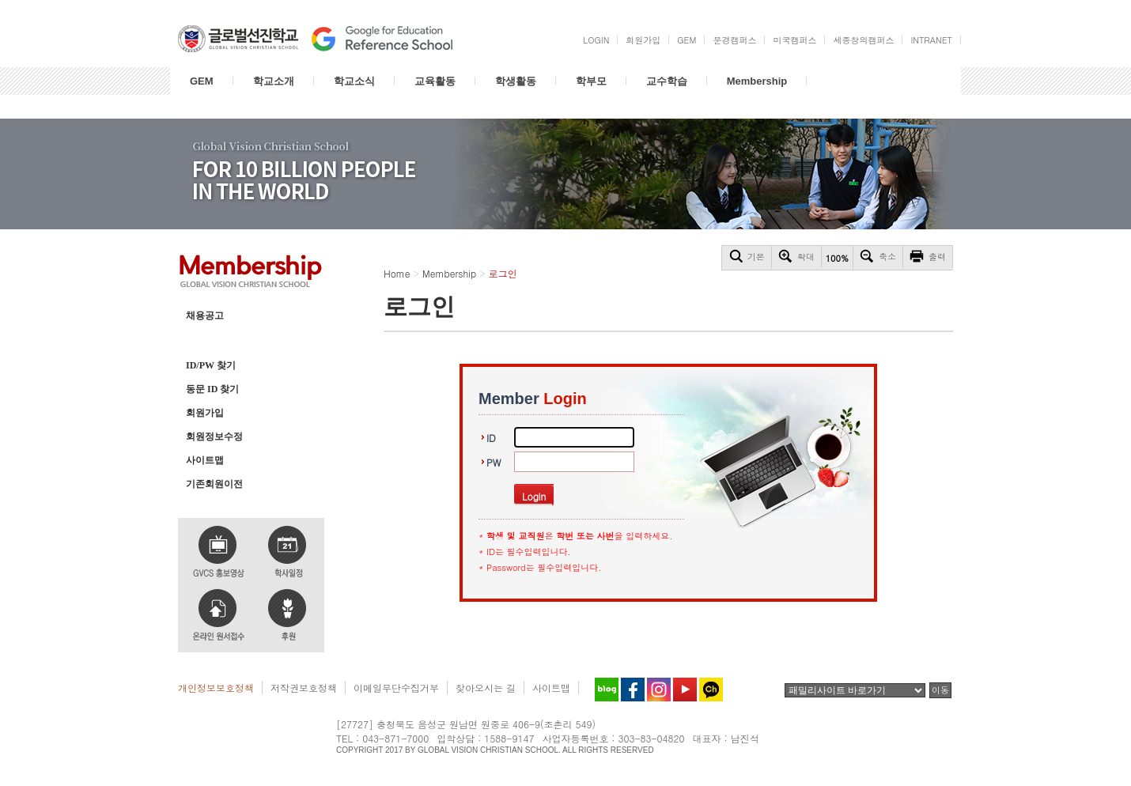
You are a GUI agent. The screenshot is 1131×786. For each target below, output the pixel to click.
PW (493, 462)
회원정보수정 (214, 436)
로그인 (200, 339)
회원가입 (205, 412)
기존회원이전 (214, 483)
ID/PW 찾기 (211, 365)
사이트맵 (205, 460)
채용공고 (205, 315)
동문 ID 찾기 (212, 389)
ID (491, 437)
